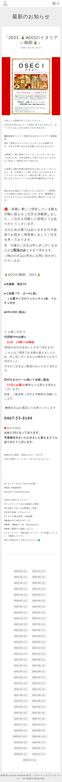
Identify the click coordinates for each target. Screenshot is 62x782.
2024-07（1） (21, 601)
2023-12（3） (21, 618)
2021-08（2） (39, 695)
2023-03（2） (21, 642)
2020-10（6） (39, 724)
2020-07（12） (20, 736)
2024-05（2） (21, 606)
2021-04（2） (39, 707)
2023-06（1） (39, 630)
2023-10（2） (21, 624)
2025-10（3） (21, 577)
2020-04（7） (39, 742)
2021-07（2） (21, 701)
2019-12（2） (39, 754)
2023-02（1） (39, 642)
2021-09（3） (21, 695)
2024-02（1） (21, 612)
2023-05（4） (21, 636)
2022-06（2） (39, 665)
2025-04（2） (39, 583)
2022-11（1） (21, 654)
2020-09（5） (21, 730)
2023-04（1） (39, 636)
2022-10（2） (39, 654)
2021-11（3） (21, 689)
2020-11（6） (21, 724)
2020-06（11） (39, 736)
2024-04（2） (39, 606)
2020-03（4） (21, 748)
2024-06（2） (39, 601)
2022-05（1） (21, 671)
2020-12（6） (39, 718)
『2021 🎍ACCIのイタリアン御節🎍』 (31, 40)
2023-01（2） (21, 648)
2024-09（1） (39, 595)
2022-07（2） (21, 665)
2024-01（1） (39, 612)
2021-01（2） (21, 718)
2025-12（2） (39, 571)
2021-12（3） (39, 683)
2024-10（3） (21, 595)
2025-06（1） (21, 583)
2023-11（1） (39, 618)
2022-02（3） (39, 677)
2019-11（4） (30, 760)
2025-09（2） (39, 577)
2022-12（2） (39, 648)
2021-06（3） (39, 701)
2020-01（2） (21, 754)
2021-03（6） (21, 713)
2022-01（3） (21, 683)
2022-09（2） (21, 659)
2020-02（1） (39, 748)
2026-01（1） (21, 571)
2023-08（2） (21, 630)
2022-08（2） (39, 659)
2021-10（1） (39, 689)
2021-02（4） (39, 713)
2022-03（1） (21, 677)
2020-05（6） (21, 742)
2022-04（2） (39, 671)
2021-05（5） (21, 707)
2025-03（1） (21, 589)
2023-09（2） (39, 624)
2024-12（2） (39, 589)
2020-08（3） (39, 730)
